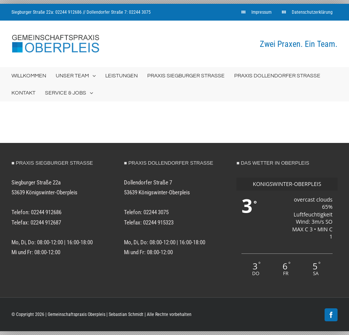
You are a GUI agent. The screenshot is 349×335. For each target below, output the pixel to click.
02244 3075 (140, 12)
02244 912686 (68, 12)
